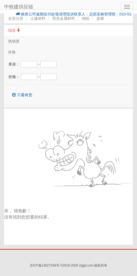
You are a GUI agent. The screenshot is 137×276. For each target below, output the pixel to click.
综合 (14, 30)
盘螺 (100, 18)
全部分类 (15, 18)
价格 (12, 52)
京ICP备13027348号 (44, 265)
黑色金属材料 (63, 18)
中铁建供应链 (18, 6)
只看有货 (22, 95)
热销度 (13, 41)
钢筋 (86, 18)
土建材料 (37, 18)
